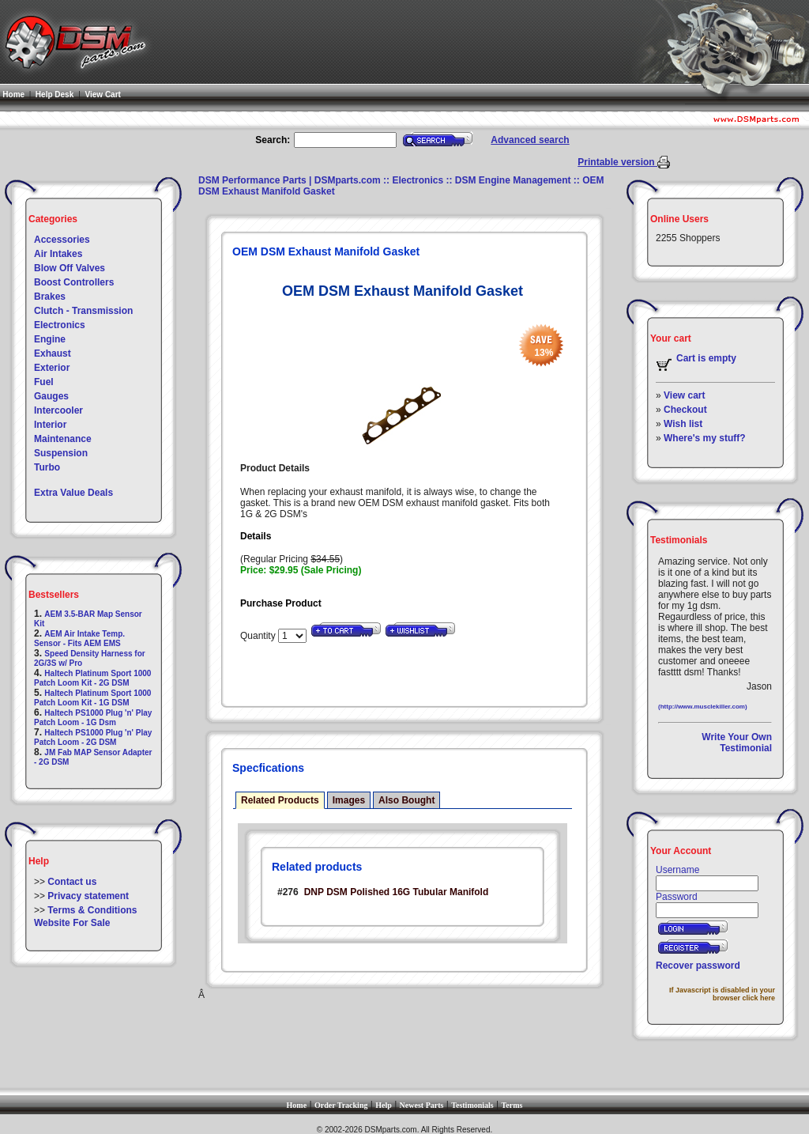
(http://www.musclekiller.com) (702, 706)
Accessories (62, 239)
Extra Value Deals (73, 492)
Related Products (280, 800)
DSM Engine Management (513, 180)
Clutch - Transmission (83, 310)
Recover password (698, 965)
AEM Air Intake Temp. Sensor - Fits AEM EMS (79, 638)
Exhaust (52, 353)
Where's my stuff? (705, 438)
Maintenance (63, 438)
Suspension (61, 453)
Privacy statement (88, 896)
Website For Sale (72, 922)
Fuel (44, 381)
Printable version (617, 162)
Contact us (71, 881)
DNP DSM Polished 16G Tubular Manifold (396, 892)
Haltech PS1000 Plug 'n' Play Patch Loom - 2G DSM (93, 737)
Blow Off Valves (69, 268)
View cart (684, 395)
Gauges (51, 396)
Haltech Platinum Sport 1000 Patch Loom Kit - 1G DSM (92, 698)
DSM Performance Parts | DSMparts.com (289, 180)
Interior (50, 424)
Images (349, 800)
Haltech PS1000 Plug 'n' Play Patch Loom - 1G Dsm (93, 718)
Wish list (683, 423)
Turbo (47, 467)
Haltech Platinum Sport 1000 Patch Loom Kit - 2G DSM (92, 678)
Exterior (52, 367)
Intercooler (58, 410)
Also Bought (406, 800)
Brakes (50, 296)
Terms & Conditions (92, 910)
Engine (50, 339)
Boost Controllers (74, 282)
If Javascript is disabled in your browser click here (722, 994)
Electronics (59, 325)
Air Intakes (58, 253)
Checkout (685, 409)
